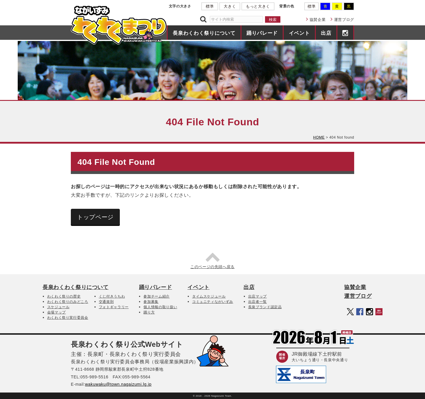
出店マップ (257, 296)
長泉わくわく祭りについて (204, 33)
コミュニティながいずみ (212, 302)
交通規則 (106, 302)
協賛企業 (318, 19)
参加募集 (150, 302)
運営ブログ (344, 19)
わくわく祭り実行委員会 (67, 318)
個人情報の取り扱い (160, 307)
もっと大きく (258, 6)
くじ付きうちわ (112, 296)
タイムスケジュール (209, 296)
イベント (299, 33)
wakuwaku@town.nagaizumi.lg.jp (118, 384)
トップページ (95, 217)
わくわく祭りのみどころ (67, 302)
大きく (230, 6)
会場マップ (56, 312)
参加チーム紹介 (156, 296)
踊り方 (149, 312)
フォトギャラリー (114, 307)
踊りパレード (262, 33)
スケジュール (58, 307)
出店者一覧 (257, 302)
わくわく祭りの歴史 (64, 296)
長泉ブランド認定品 (265, 307)
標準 (210, 6)
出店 (326, 33)
